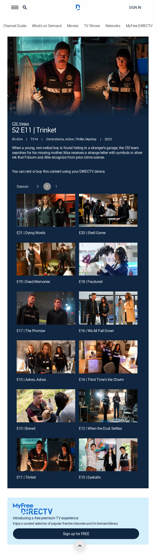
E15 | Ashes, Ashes (31, 379)
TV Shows (92, 25)
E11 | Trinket (26, 477)
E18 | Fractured (90, 281)
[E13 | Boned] (46, 405)
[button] (15, 7)
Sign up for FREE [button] (76, 533)
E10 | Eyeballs (90, 477)
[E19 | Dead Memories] (46, 259)
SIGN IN (135, 7)
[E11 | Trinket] (46, 454)
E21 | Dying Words (31, 232)
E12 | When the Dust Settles (100, 428)
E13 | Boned (26, 428)
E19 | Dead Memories (33, 281)
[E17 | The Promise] (46, 308)
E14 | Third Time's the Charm (101, 379)
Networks (113, 25)
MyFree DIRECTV (139, 25)
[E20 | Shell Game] (108, 210)
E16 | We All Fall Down (96, 330)
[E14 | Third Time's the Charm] (108, 356)
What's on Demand (47, 25)
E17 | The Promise (31, 330)
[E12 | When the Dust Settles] (108, 405)
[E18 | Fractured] (108, 259)
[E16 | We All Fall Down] (108, 308)
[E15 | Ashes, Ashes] (46, 356)
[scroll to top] (79, 546)
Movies (72, 25)
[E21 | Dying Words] (46, 210)
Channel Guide (14, 25)
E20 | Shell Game (92, 232)
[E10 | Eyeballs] (108, 454)
